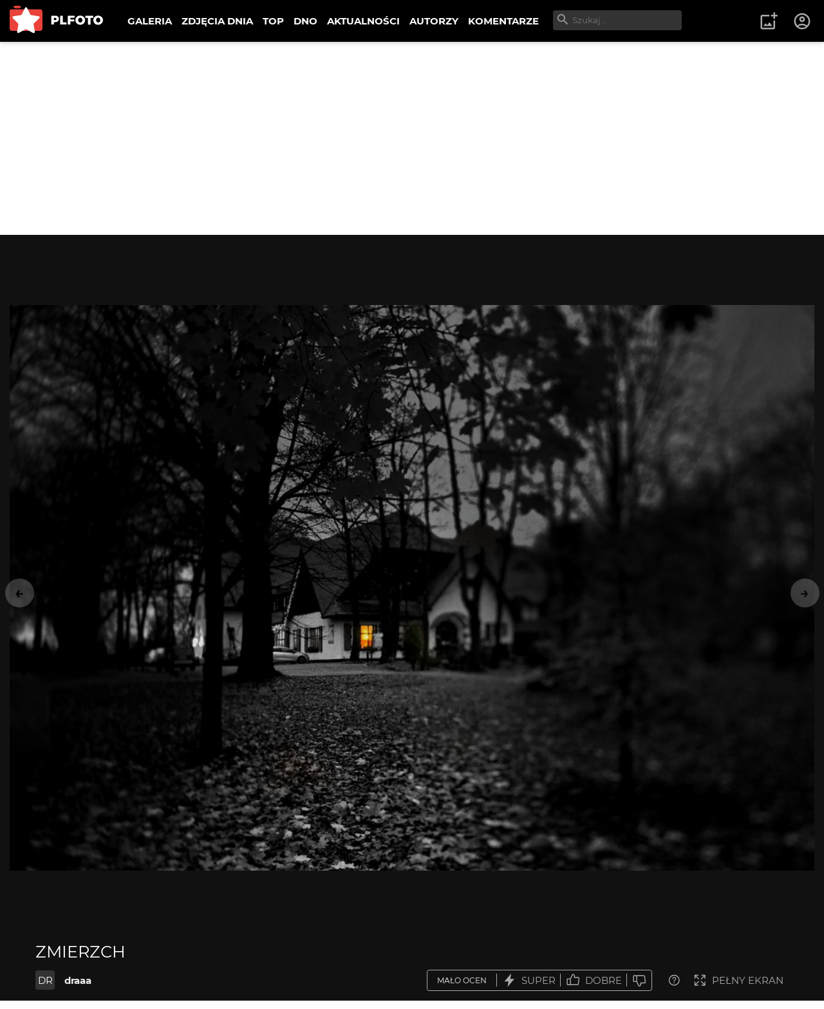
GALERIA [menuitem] (149, 21)
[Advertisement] (412, 138)
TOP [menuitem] (273, 21)
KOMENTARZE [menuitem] (503, 21)
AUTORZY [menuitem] (433, 21)
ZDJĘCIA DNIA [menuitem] (217, 21)
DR (45, 980)
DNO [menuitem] (305, 21)
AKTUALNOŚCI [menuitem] (363, 21)
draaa (77, 980)
